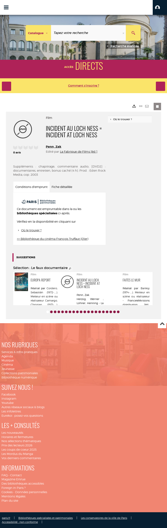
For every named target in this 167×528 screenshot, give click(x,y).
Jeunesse (7, 369)
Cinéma (7, 364)
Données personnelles (31, 492)
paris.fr (6, 517)
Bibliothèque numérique (19, 377)
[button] (160, 7)
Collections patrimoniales (19, 373)
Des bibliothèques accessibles (22, 483)
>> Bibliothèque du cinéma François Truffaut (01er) (52, 239)
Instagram (8, 398)
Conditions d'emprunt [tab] (31, 187)
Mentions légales (13, 496)
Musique (7, 360)
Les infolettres (11, 411)
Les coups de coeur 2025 (19, 449)
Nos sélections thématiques (21, 441)
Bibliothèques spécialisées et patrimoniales (45, 517)
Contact (16, 475)
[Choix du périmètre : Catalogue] (38, 33)
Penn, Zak (53, 147)
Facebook (8, 394)
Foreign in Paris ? (13, 488)
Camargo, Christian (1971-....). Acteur (44, 304)
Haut (162, 324)
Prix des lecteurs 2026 (16, 445)
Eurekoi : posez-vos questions (22, 415)
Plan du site (9, 500)
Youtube (7, 403)
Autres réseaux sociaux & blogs (23, 407)
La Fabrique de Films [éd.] (78, 151)
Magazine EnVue (13, 479)
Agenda (7, 356)
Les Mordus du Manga (17, 454)
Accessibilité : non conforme (20, 522)
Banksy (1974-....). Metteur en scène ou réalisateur (136, 292)
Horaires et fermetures (17, 437)
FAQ (4, 475)
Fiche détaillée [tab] (62, 187)
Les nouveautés (12, 432)
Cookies (7, 492)
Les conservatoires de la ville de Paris (104, 517)
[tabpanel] (59, 218)
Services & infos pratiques (19, 352)
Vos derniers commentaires (21, 458)
